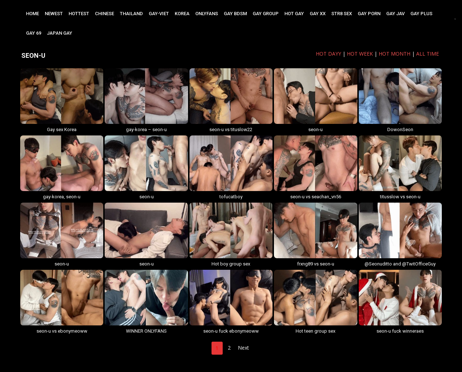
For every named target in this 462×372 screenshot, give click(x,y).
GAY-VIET (159, 13)
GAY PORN (369, 13)
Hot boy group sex (231, 264)
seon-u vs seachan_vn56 (315, 196)
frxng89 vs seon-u (315, 264)
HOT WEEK (360, 53)
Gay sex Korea (62, 129)
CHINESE (104, 13)
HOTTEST (79, 13)
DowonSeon (400, 129)
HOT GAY (294, 13)
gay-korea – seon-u (146, 129)
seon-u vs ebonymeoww (61, 331)
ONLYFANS (206, 13)
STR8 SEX (341, 13)
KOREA (182, 13)
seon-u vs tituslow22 (230, 129)
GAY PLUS (421, 13)
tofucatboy (231, 196)
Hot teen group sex (315, 331)
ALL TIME (427, 53)
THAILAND (131, 13)
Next (243, 347)
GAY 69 (33, 33)
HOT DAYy (328, 53)
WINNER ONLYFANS (146, 331)
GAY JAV (395, 13)
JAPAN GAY (59, 33)
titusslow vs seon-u (400, 196)
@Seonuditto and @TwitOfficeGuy (400, 264)
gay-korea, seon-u (61, 196)
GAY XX (318, 13)
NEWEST (54, 13)
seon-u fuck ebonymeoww (231, 331)
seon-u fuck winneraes (400, 331)
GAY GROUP (266, 13)
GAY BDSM (235, 13)
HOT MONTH (394, 53)
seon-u (315, 129)
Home (32, 13)
